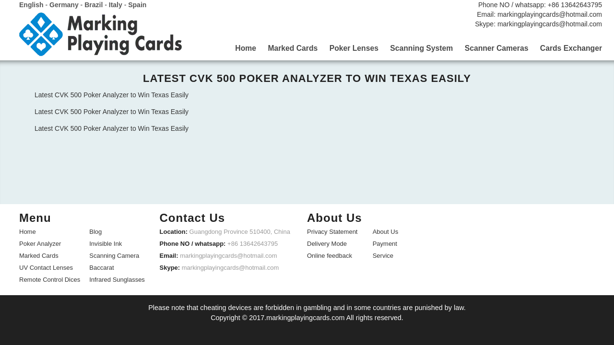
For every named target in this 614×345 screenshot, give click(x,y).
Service (383, 255)
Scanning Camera (114, 255)
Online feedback (329, 255)
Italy (115, 5)
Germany (64, 5)
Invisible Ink (105, 243)
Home (27, 231)
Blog (95, 231)
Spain (137, 5)
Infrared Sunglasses (117, 279)
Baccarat (101, 267)
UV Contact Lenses (46, 267)
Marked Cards (39, 255)
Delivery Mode (327, 243)
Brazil (93, 5)
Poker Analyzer (40, 243)
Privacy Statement (332, 231)
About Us (385, 231)
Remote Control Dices (49, 279)
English (31, 5)
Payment (385, 243)
